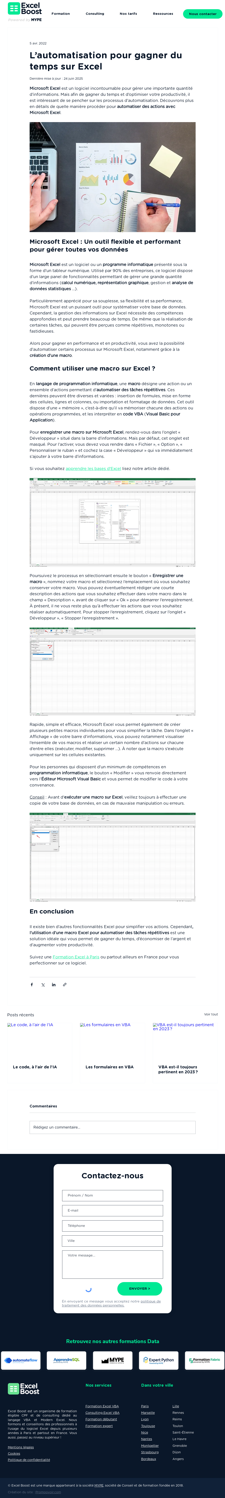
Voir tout (211, 1014)
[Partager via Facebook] (32, 984)
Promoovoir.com (48, 1492)
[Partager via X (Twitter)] (43, 984)
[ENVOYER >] (139, 1289)
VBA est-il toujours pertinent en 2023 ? (178, 1069)
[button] (163, 14)
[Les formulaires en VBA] (112, 1041)
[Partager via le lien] (65, 984)
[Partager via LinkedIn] (54, 984)
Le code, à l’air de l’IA (35, 1067)
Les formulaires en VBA (109, 1067)
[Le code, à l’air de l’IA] (39, 1041)
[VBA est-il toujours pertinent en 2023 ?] (185, 1041)
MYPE (98, 1485)
